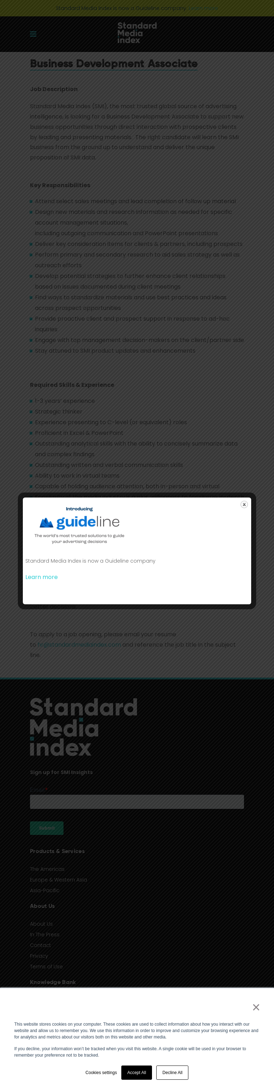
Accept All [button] (136, 1072)
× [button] (256, 1007)
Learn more (41, 577)
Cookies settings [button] (101, 1072)
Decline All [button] (172, 1072)
